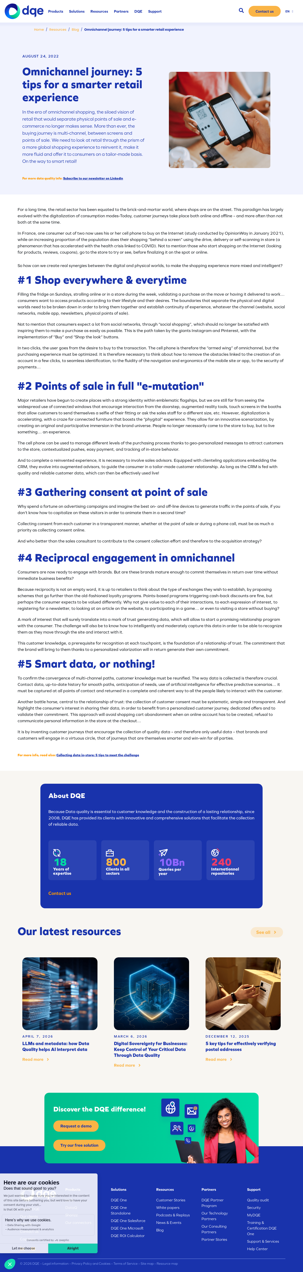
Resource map (167, 1263)
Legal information (55, 1263)
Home (39, 29)
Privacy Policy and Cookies (91, 1263)
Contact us (59, 893)
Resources (57, 29)
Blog (75, 29)
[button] (10, 1264)
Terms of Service (125, 1263)
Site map (147, 1263)
